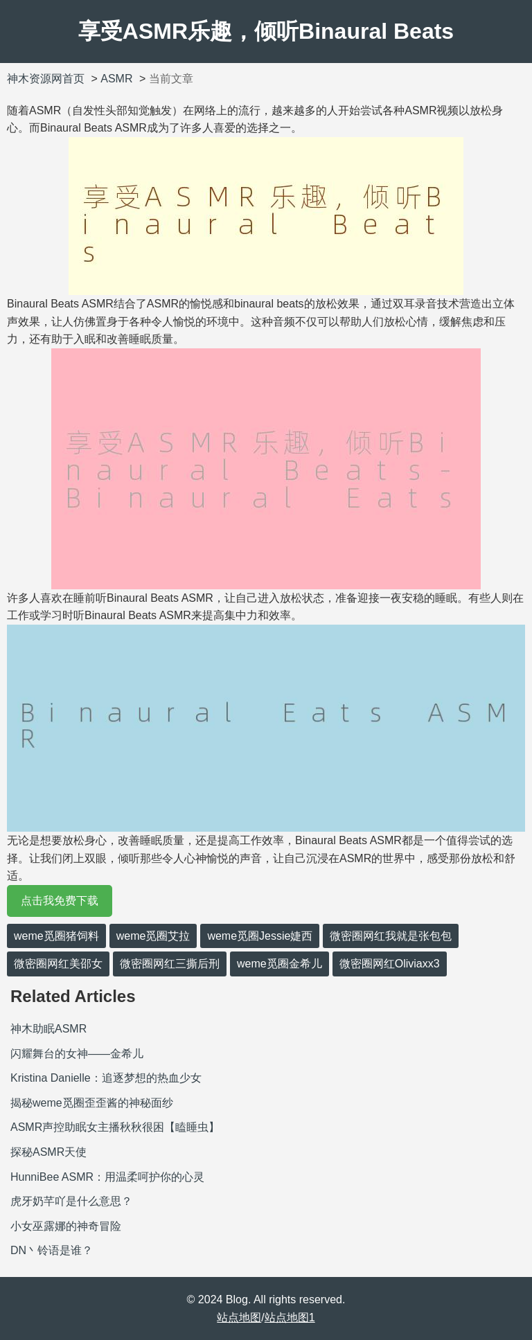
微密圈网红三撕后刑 (170, 964)
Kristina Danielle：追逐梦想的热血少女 (106, 1078)
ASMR (116, 78)
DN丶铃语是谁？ (51, 1250)
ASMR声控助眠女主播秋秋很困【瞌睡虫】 (115, 1127)
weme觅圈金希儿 (279, 964)
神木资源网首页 (46, 78)
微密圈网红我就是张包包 (391, 936)
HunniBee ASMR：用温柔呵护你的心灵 (107, 1177)
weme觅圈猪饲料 (56, 936)
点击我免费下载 (59, 900)
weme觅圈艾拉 (153, 936)
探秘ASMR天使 (48, 1152)
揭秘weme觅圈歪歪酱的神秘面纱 (91, 1103)
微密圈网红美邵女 (58, 964)
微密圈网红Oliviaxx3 (389, 964)
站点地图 (239, 1317)
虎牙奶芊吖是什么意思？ (71, 1201)
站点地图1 (290, 1317)
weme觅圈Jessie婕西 (259, 936)
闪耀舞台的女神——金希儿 (76, 1054)
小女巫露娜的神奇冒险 (65, 1226)
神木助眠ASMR (48, 1029)
